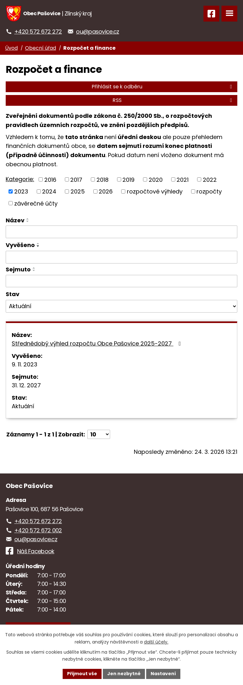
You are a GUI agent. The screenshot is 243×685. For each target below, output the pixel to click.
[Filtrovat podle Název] (121, 231)
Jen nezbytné (123, 673)
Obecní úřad (40, 48)
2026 (106, 191)
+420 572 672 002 (38, 530)
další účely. (156, 642)
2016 (50, 179)
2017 (76, 179)
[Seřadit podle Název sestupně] (27, 221)
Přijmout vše (82, 673)
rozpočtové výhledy (155, 191)
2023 (21, 191)
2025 (78, 191)
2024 (49, 191)
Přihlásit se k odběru (163, 86)
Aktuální (23, 406)
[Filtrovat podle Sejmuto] (121, 281)
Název (15, 220)
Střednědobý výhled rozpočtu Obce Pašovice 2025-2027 (98, 343)
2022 (210, 179)
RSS (173, 100)
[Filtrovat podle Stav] (121, 306)
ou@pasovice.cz (97, 31)
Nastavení (163, 673)
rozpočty (209, 191)
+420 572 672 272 (38, 31)
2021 (183, 179)
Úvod (11, 48)
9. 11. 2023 (24, 364)
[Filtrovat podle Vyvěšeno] (121, 257)
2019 (128, 179)
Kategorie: (20, 179)
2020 (156, 179)
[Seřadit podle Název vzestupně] (27, 219)
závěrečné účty (36, 203)
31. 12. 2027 (26, 385)
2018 (103, 179)
